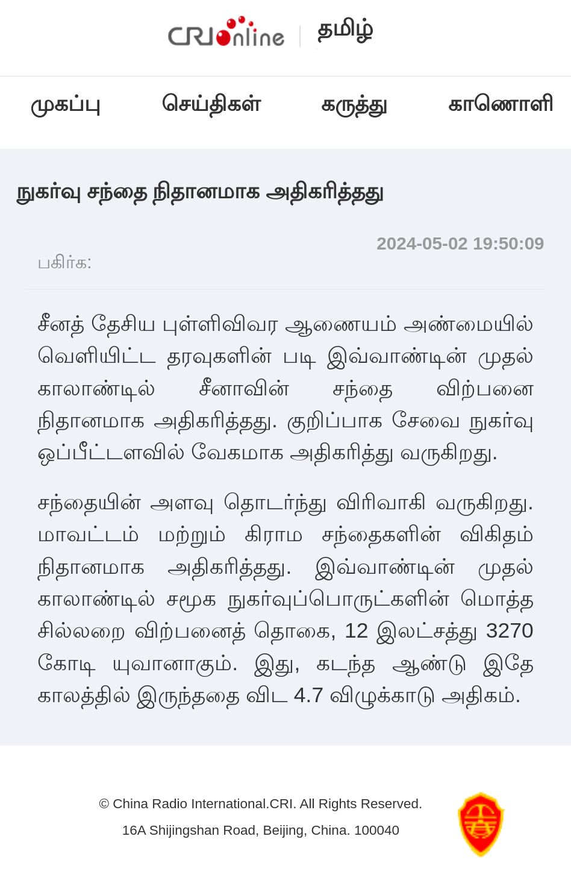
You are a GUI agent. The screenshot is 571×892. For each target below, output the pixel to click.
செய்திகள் (210, 104)
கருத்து (354, 104)
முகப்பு (65, 104)
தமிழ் (345, 27)
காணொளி (504, 104)
